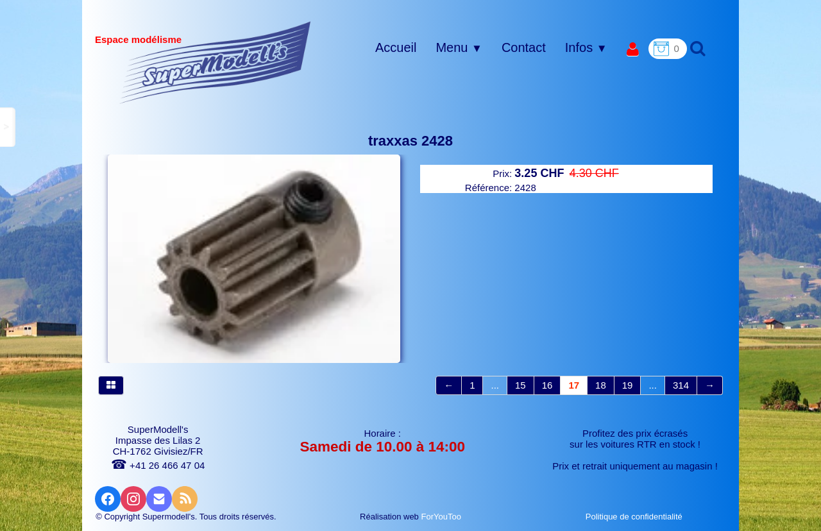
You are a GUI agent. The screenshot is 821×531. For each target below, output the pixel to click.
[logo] (215, 62)
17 (573, 385)
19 (627, 385)
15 (520, 385)
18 (600, 385)
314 (681, 385)
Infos (586, 47)
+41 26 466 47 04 (158, 465)
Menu (459, 47)
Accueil (395, 47)
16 (547, 385)
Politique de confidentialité (635, 516)
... (495, 385)
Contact (524, 47)
